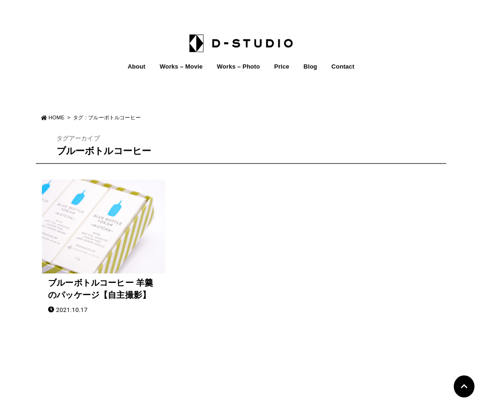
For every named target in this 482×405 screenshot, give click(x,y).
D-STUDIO (235, 394)
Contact (342, 66)
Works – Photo (238, 66)
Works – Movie (181, 66)
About (136, 66)
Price (281, 66)
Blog (310, 66)
